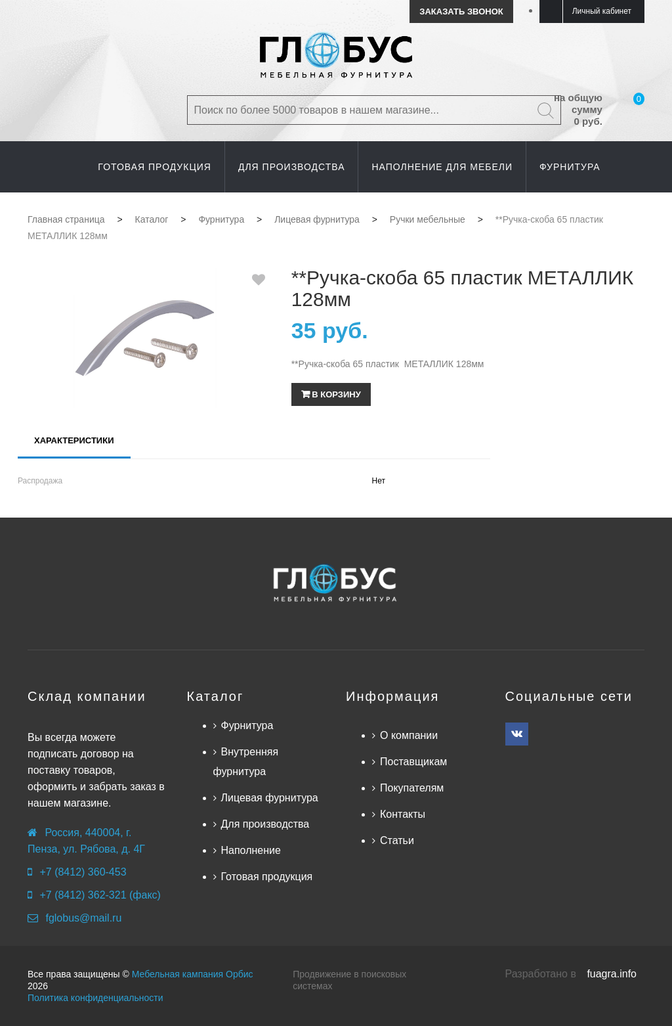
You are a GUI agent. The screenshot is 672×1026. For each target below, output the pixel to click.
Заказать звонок (461, 11)
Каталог (215, 696)
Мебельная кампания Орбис (192, 974)
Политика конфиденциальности (95, 998)
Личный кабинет (601, 11)
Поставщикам (413, 761)
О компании (409, 735)
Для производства (265, 824)
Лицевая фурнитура (269, 797)
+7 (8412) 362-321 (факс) (99, 895)
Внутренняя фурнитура (246, 761)
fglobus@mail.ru (83, 918)
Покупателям (412, 787)
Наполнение (251, 850)
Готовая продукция (267, 876)
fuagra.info (612, 973)
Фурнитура (247, 725)
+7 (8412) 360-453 (82, 872)
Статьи (397, 840)
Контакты (402, 814)
